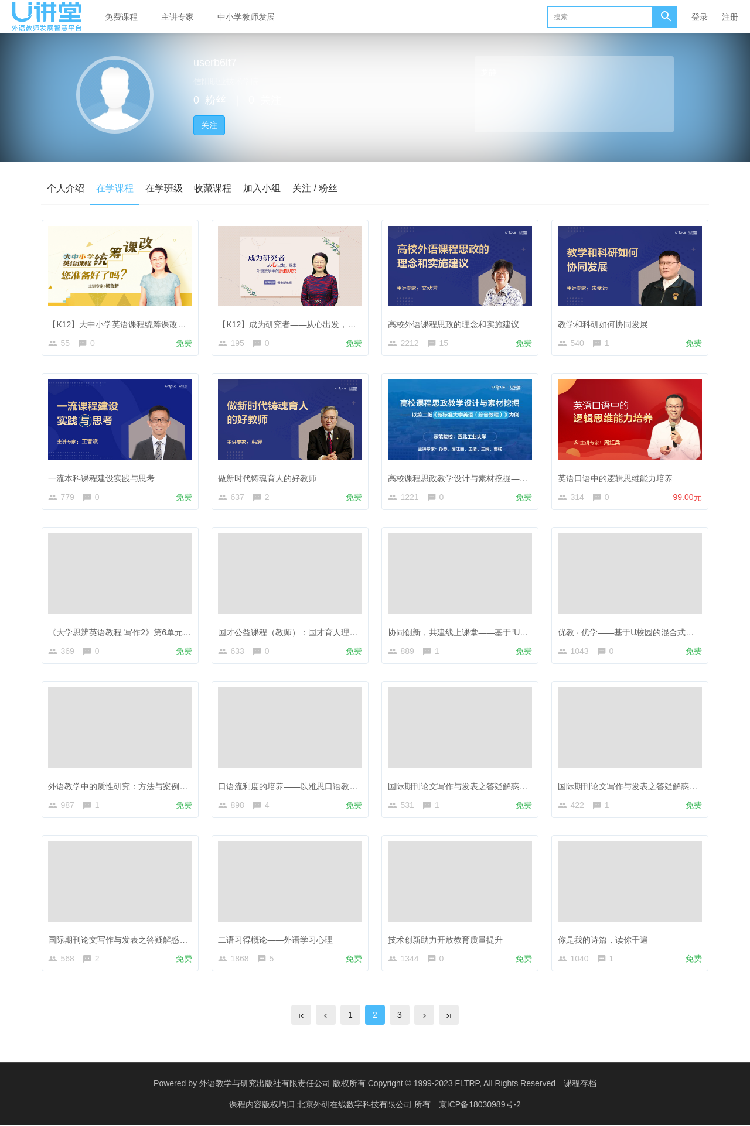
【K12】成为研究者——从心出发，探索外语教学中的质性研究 (332, 324)
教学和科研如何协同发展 (603, 324)
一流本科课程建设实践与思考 (102, 478)
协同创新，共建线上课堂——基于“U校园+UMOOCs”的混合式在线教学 (516, 633)
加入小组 (262, 188)
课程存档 (580, 1085)
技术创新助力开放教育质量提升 (445, 941)
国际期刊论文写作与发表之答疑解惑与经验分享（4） (485, 787)
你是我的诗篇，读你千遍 (603, 941)
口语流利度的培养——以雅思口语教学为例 (296, 787)
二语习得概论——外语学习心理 (276, 941)
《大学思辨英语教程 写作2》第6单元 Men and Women (148, 633)
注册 (730, 17)
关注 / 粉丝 (315, 188)
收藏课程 (213, 188)
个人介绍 (65, 188)
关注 (209, 125)
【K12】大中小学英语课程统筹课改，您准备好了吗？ (146, 324)
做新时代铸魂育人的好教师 (268, 478)
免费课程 (121, 17)
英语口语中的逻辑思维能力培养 (615, 478)
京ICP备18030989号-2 (480, 1105)
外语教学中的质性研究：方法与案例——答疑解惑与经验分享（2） (170, 787)
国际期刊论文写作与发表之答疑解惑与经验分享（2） (145, 941)
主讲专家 (177, 17)
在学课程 (115, 188)
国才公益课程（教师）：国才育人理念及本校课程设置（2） (328, 633)
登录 (699, 17)
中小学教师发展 (246, 17)
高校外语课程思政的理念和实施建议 (454, 324)
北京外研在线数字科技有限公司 (355, 1105)
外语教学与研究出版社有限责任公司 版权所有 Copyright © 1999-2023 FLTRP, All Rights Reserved (377, 1085)
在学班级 (164, 188)
